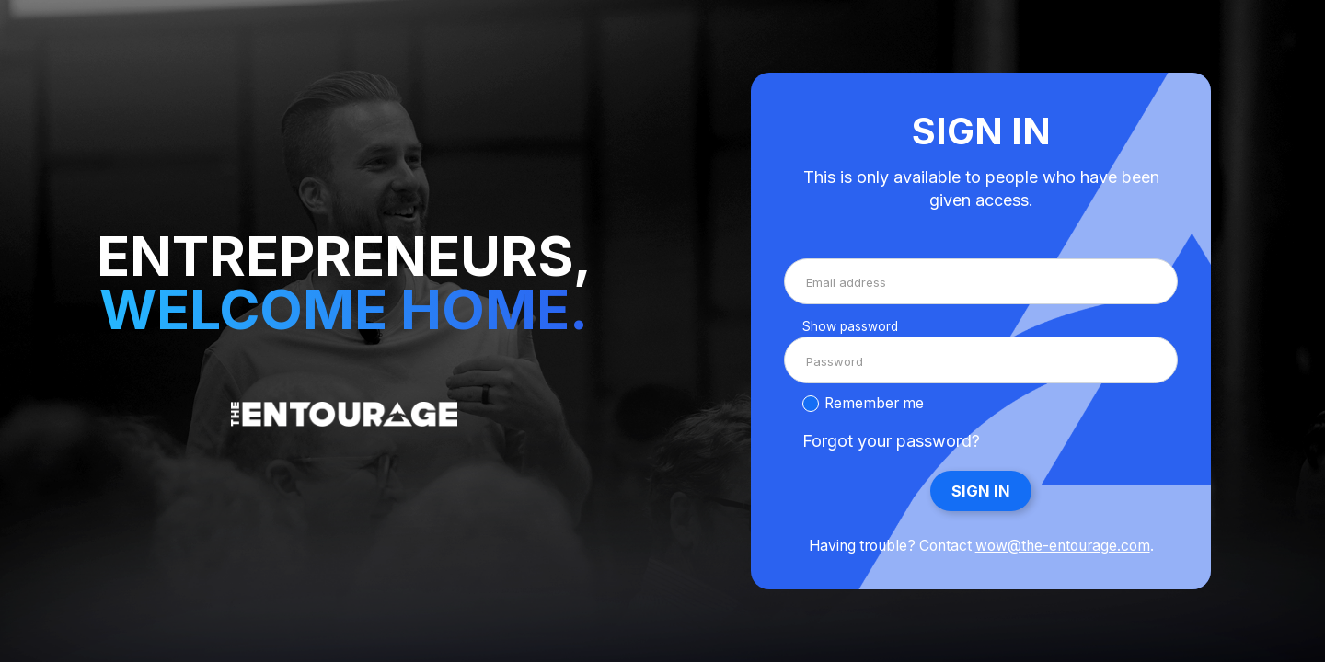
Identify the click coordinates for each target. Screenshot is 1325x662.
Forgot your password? (891, 441)
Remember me (874, 403)
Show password (850, 326)
